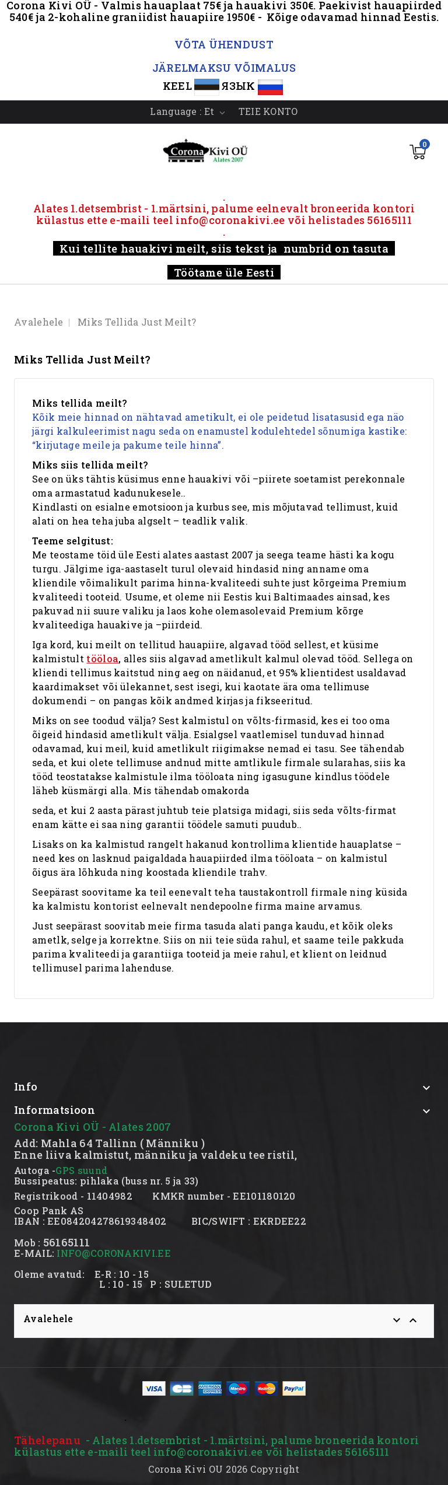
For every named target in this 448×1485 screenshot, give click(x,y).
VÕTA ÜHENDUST (224, 44)
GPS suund (81, 1170)
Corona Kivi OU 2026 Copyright (224, 1469)
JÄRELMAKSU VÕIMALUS (224, 68)
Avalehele (48, 1318)
